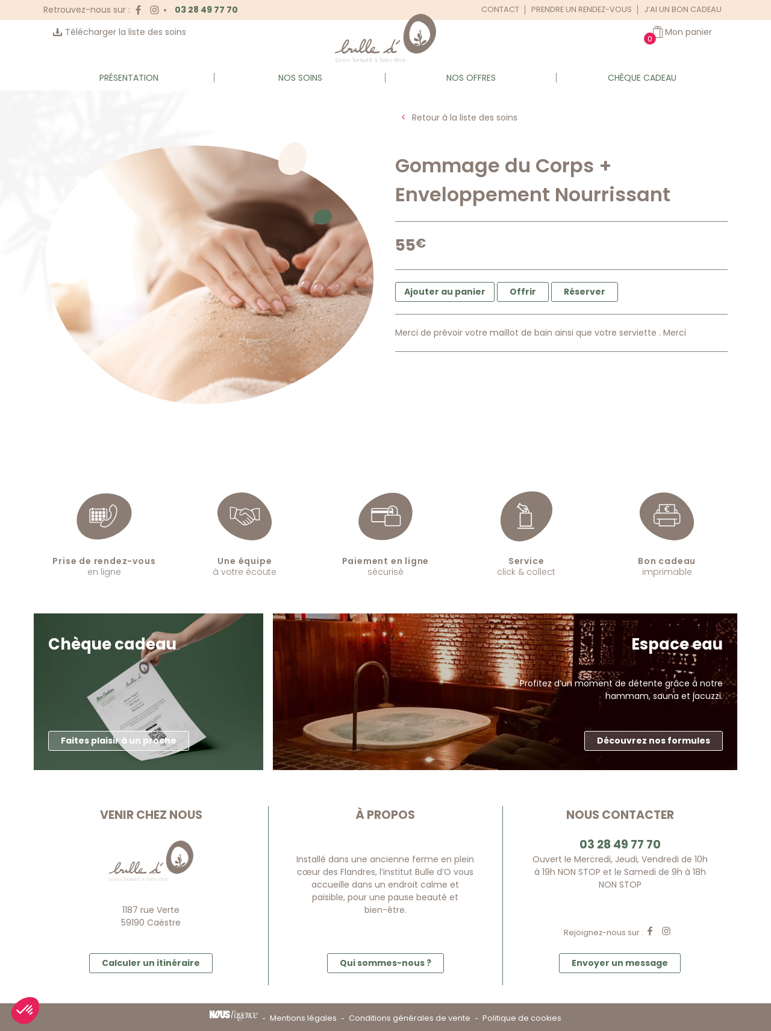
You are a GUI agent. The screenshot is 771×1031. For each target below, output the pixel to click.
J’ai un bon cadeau (683, 9)
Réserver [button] (584, 292)
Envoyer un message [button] (620, 963)
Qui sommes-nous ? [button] (385, 963)
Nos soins (300, 78)
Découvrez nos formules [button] (653, 741)
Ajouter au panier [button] (444, 292)
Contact (500, 9)
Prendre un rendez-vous (581, 9)
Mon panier (688, 32)
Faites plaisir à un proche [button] (118, 741)
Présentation (128, 78)
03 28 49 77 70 (206, 10)
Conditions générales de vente (409, 1018)
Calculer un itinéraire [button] (151, 963)
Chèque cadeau (642, 78)
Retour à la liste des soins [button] (464, 117)
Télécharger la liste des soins (125, 32)
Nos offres (471, 78)
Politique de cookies (521, 1018)
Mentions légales (303, 1018)
